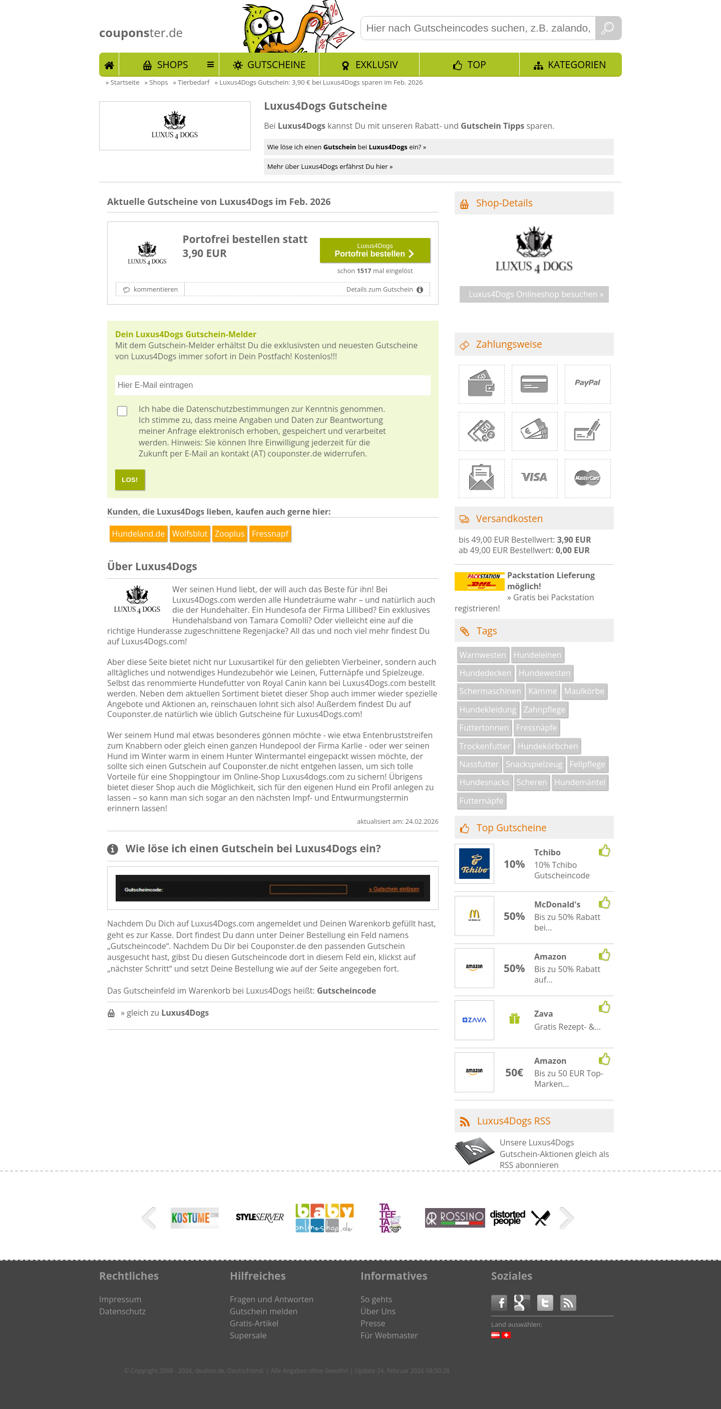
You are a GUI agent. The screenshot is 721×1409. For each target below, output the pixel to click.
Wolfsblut (190, 533)
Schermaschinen (490, 690)
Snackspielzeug (534, 764)
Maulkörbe (584, 690)
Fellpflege (587, 764)
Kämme (542, 690)
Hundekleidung (488, 709)
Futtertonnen (484, 727)
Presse (372, 1323)
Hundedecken (486, 672)
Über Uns (378, 1311)
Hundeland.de (138, 533)
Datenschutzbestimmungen (237, 408)
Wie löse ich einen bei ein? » (346, 146)
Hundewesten (545, 672)
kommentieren (155, 289)
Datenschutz (122, 1311)
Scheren (532, 782)
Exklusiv (376, 64)
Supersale (248, 1335)
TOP (477, 64)
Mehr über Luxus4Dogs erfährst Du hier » (330, 166)
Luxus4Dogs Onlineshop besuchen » (536, 294)
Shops (172, 64)
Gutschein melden (264, 1311)
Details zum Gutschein (380, 289)
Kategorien (577, 64)
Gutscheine (276, 64)
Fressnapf (270, 533)
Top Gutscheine (512, 827)
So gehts (376, 1299)
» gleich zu (165, 1012)
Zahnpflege (545, 709)
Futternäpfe (482, 800)
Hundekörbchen (548, 746)
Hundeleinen (537, 654)
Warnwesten (483, 654)
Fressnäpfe (536, 727)
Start (109, 64)
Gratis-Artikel (254, 1323)
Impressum (120, 1299)
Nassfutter (479, 764)
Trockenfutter (485, 746)
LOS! (130, 480)
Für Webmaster (389, 1335)
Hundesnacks (485, 782)
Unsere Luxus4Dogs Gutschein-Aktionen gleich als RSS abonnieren (554, 1153)
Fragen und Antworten (272, 1299)
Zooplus (230, 533)
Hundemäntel (579, 782)
